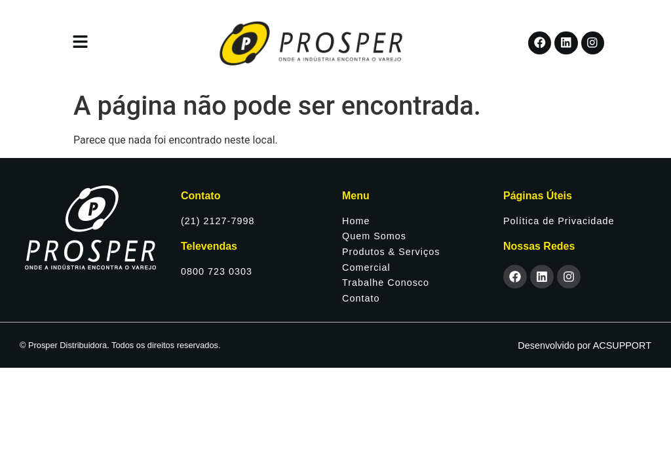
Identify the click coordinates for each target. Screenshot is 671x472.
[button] (80, 42)
